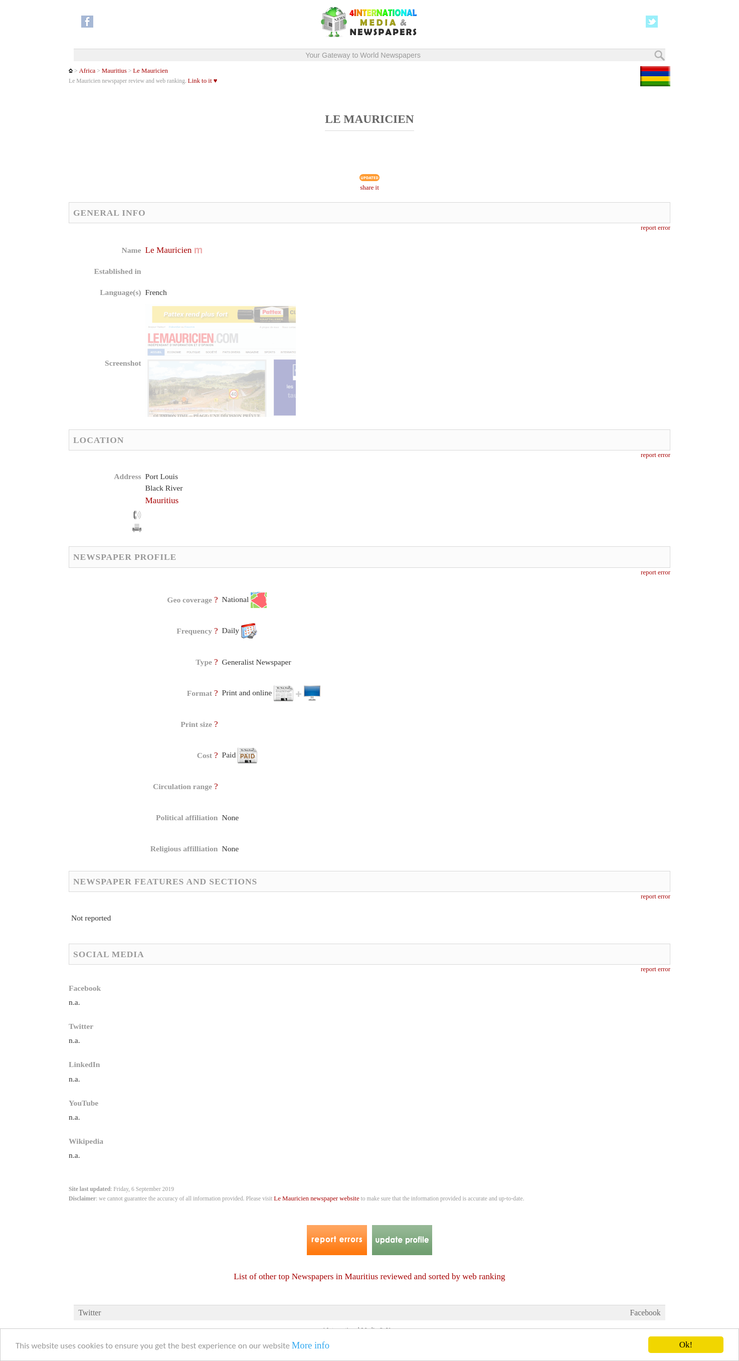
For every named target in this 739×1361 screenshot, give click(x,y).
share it (369, 187)
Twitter (89, 1312)
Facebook (645, 1312)
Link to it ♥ (203, 80)
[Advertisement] (449, 308)
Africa (87, 70)
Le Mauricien (150, 70)
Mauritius (114, 70)
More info (310, 1345)
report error (655, 227)
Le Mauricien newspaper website (316, 1198)
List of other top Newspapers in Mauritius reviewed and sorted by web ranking (369, 1276)
